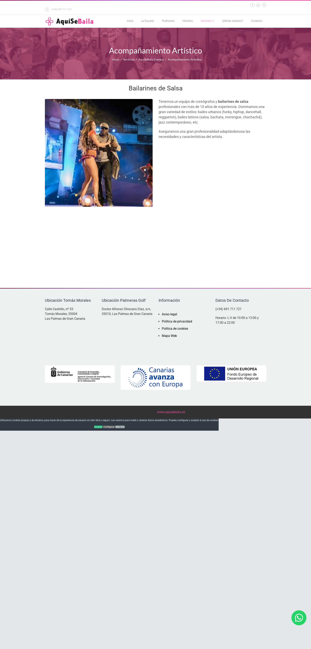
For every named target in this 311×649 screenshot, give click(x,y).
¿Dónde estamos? (232, 20)
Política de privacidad (177, 321)
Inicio (130, 20)
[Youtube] (258, 4)
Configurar (109, 426)
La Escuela (147, 20)
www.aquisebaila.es (171, 412)
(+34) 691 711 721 (61, 9)
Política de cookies (175, 328)
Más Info (120, 426)
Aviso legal (169, 314)
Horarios (188, 20)
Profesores (168, 20)
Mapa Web (169, 336)
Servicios (206, 20)
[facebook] (252, 4)
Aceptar (98, 426)
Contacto (256, 20)
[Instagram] (264, 4)
